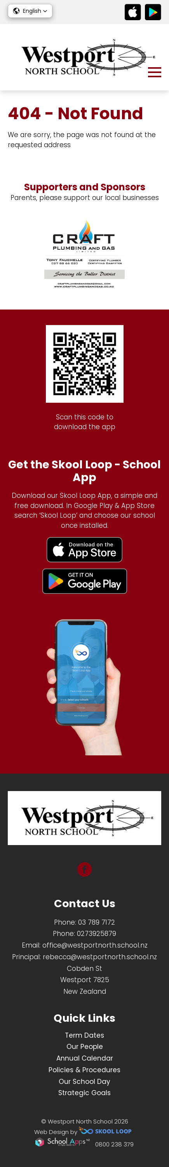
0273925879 (96, 933)
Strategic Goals (84, 1092)
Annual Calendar (84, 1058)
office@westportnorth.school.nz (95, 945)
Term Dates (84, 1035)
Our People (84, 1046)
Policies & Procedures (84, 1070)
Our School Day (84, 1081)
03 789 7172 (96, 922)
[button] (30, 10)
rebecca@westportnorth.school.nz (100, 957)
